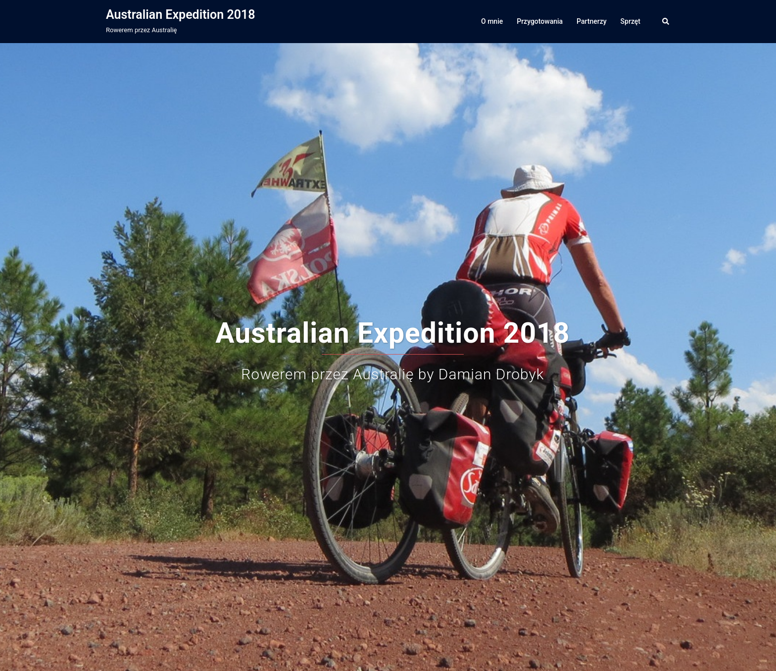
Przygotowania (540, 21)
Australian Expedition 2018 (180, 14)
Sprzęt (630, 21)
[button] (666, 21)
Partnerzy (592, 21)
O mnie (492, 21)
